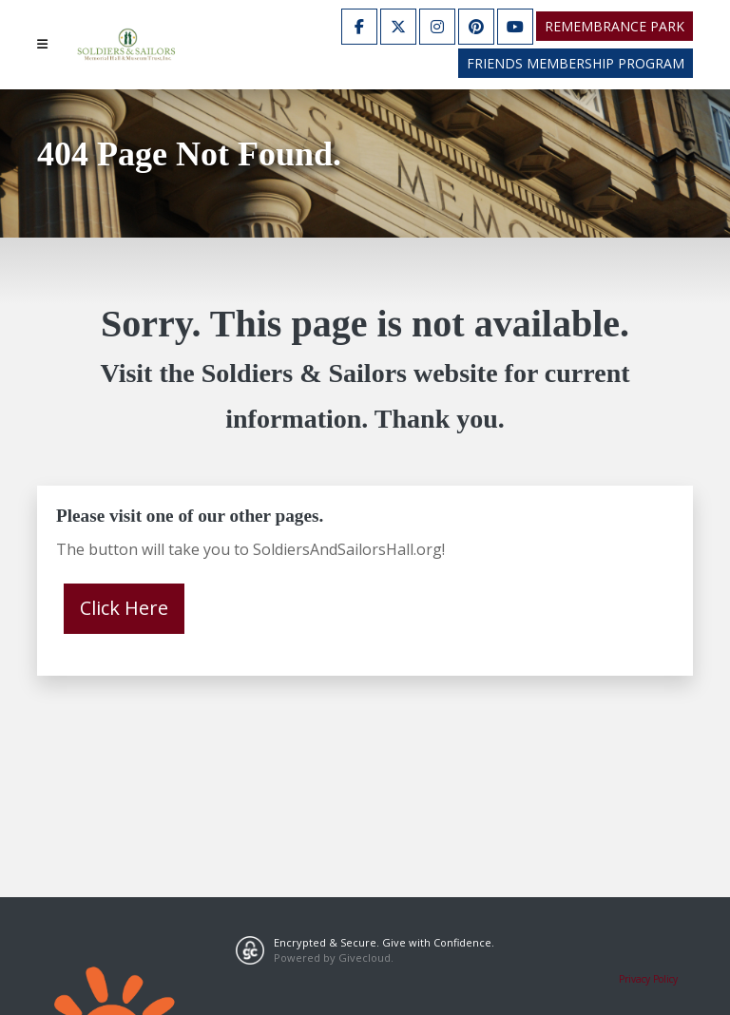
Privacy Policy (648, 979)
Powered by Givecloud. (334, 957)
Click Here (124, 608)
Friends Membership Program (575, 63)
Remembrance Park (614, 26)
